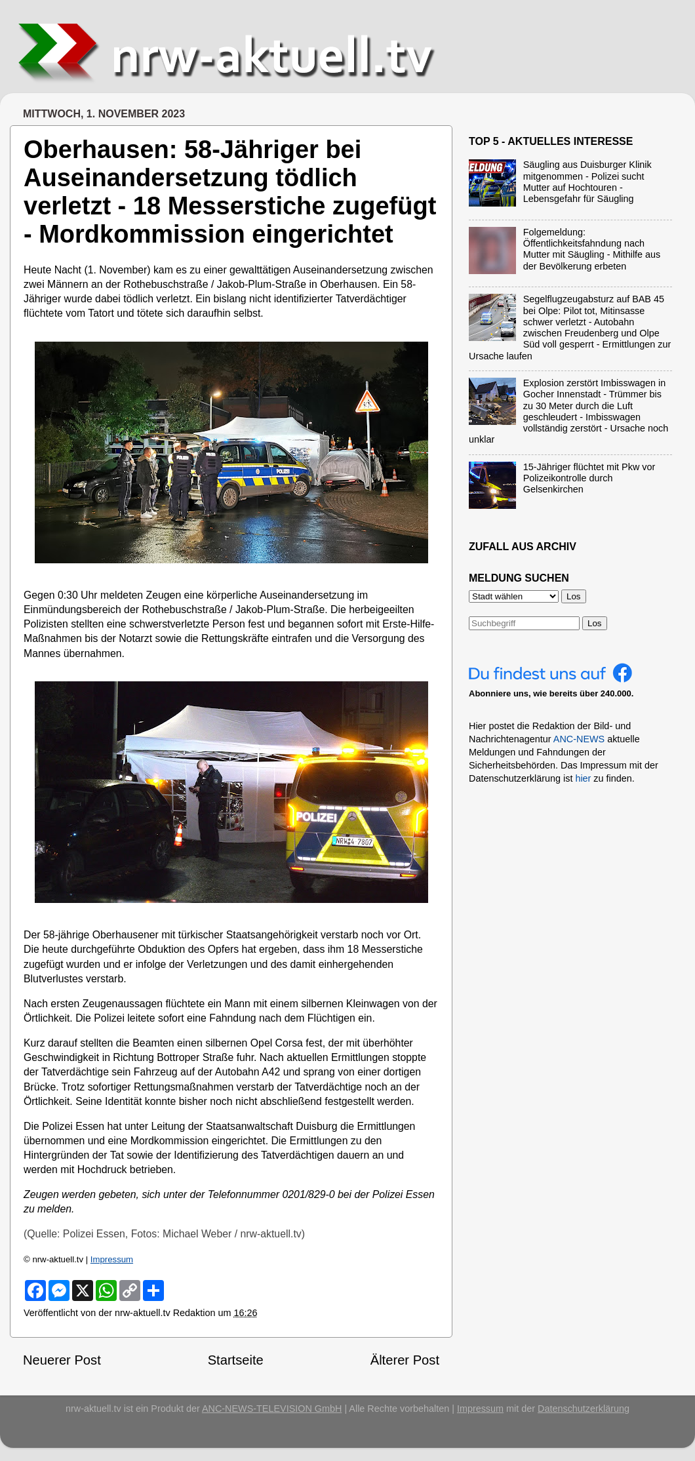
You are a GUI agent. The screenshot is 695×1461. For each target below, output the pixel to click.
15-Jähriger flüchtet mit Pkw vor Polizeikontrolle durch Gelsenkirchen (589, 478)
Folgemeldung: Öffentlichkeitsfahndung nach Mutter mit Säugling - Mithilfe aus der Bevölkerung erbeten (592, 249)
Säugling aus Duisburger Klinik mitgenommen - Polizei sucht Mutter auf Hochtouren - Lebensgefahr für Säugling (587, 181)
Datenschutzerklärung (583, 1408)
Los (594, 623)
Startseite (236, 1360)
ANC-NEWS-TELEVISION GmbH (272, 1408)
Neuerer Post (62, 1360)
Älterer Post (404, 1360)
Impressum (111, 1259)
